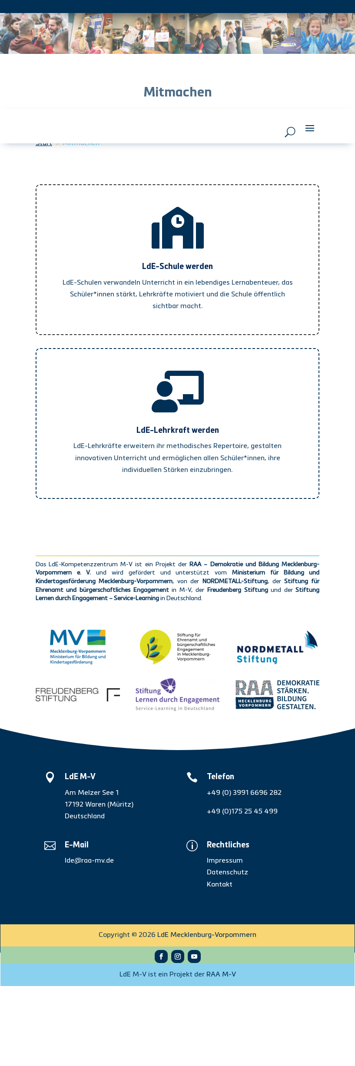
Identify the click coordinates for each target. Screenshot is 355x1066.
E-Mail (77, 925)
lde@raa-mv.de (89, 940)
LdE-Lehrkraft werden (177, 511)
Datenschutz (227, 952)
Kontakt (219, 964)
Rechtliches (228, 925)
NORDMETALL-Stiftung (235, 661)
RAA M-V (221, 1054)
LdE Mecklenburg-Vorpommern (206, 1015)
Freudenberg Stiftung (237, 670)
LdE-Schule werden (177, 347)
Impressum (225, 940)
